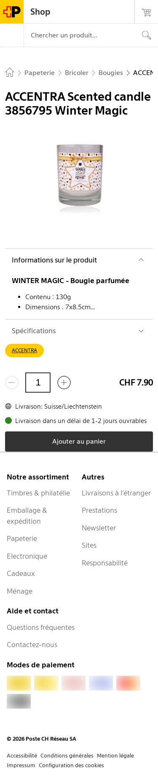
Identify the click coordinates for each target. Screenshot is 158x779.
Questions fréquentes (41, 627)
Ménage (19, 591)
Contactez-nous (32, 644)
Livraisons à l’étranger (116, 493)
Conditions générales (67, 755)
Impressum (21, 765)
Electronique (27, 556)
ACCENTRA (24, 350)
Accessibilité (22, 755)
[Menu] (12, 35)
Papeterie (22, 538)
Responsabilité (105, 563)
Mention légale (115, 755)
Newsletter (99, 528)
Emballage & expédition (27, 515)
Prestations (99, 510)
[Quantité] (38, 382)
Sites (89, 545)
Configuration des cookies (71, 765)
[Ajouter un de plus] (64, 382)
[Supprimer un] (12, 382)
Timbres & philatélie (38, 493)
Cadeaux (21, 573)
